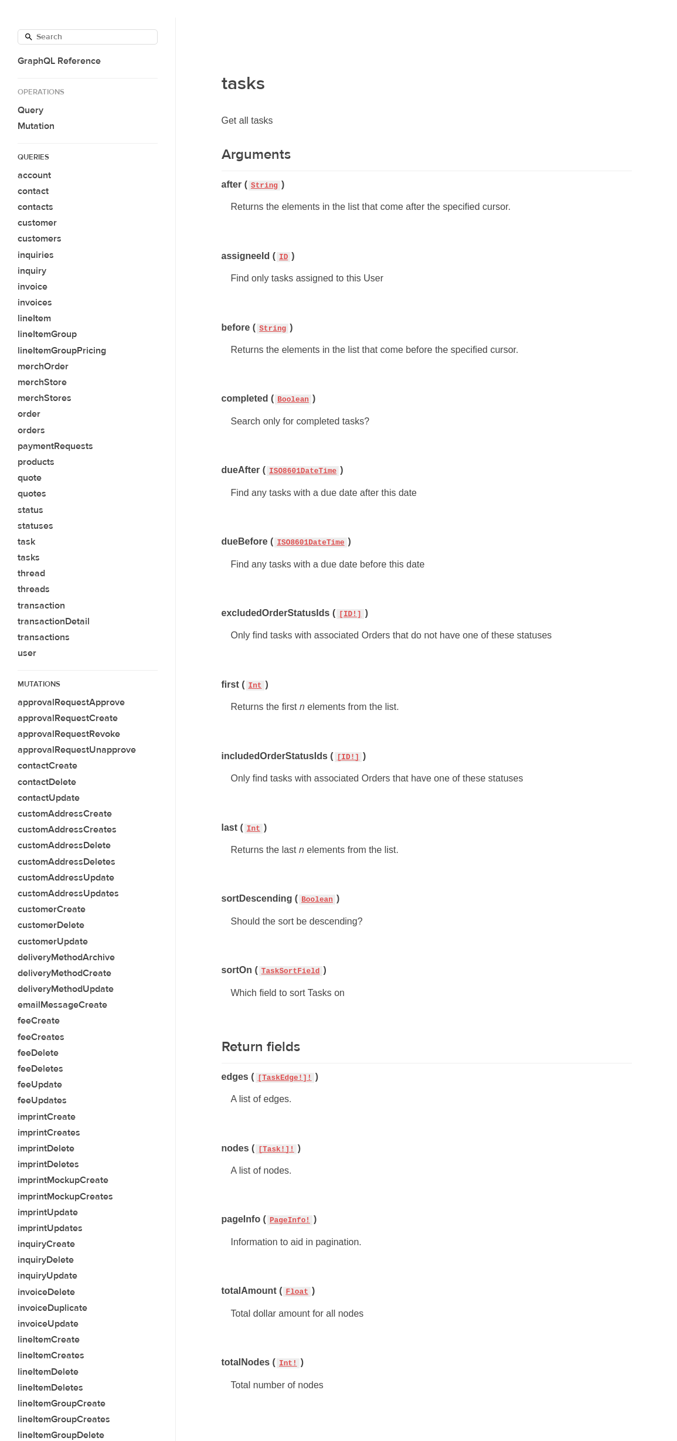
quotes (32, 493)
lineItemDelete (48, 1372)
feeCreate (39, 1021)
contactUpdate (49, 798)
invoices (35, 302)
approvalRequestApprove (71, 702)
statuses (35, 526)
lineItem (34, 318)
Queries (33, 157)
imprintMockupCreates (65, 1196)
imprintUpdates (50, 1228)
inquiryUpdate (47, 1276)
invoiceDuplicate (52, 1308)
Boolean (293, 399)
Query (30, 110)
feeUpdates (42, 1100)
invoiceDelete (46, 1292)
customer (37, 223)
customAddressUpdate (66, 877)
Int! (288, 1363)
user (27, 653)
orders (31, 430)
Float (296, 1291)
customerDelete (51, 925)
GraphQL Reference (59, 61)
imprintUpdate (48, 1212)
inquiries (36, 255)
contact (33, 191)
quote (30, 478)
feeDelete (38, 1053)
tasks (29, 557)
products (36, 462)
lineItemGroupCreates (64, 1419)
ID (283, 257)
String (264, 185)
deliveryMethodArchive (66, 957)
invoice (32, 287)
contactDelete (47, 782)
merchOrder (43, 366)
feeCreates (41, 1037)
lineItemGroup (47, 334)
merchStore (42, 382)
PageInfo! (290, 1220)
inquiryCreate (46, 1244)
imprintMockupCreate (63, 1180)
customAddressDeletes (66, 862)
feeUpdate (40, 1084)
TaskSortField (290, 971)
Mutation (36, 126)
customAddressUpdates (68, 893)
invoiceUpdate (48, 1324)
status (30, 510)
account (34, 175)
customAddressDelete (64, 845)
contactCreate (47, 766)
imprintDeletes (48, 1164)
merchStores (45, 398)
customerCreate (52, 909)
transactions (44, 637)
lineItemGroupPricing (62, 350)
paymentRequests (55, 446)
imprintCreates (49, 1132)
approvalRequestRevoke (69, 734)
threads (34, 589)
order (29, 414)
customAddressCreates (67, 829)
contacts (35, 207)
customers (40, 238)
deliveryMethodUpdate (66, 989)
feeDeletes (40, 1069)
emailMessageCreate (62, 1005)
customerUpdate (53, 941)
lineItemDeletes (50, 1388)
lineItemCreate (49, 1339)
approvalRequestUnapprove (77, 750)
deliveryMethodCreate (64, 973)
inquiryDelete (46, 1260)
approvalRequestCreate (68, 718)
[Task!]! (276, 1149)
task (26, 542)
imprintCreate (47, 1117)
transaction (41, 605)
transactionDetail (54, 621)
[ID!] (350, 614)
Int (255, 685)
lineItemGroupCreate (62, 1403)
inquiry (32, 271)
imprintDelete (46, 1148)
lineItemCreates (51, 1355)
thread (31, 573)
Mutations (39, 684)
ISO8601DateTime (302, 471)
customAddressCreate (65, 814)
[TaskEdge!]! (285, 1077)
